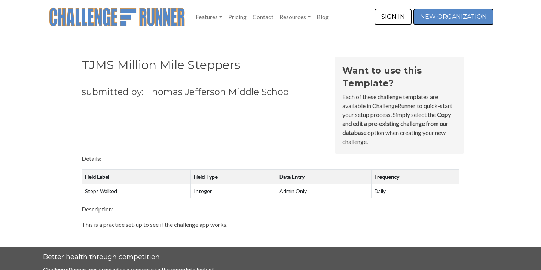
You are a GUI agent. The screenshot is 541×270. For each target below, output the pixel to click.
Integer (203, 191)
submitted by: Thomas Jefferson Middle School (186, 91)
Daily (380, 191)
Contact (263, 16)
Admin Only (293, 191)
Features (207, 16)
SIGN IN (393, 16)
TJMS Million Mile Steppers (161, 64)
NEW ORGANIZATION (453, 16)
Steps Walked (101, 191)
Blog (323, 16)
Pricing (237, 16)
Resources (292, 16)
